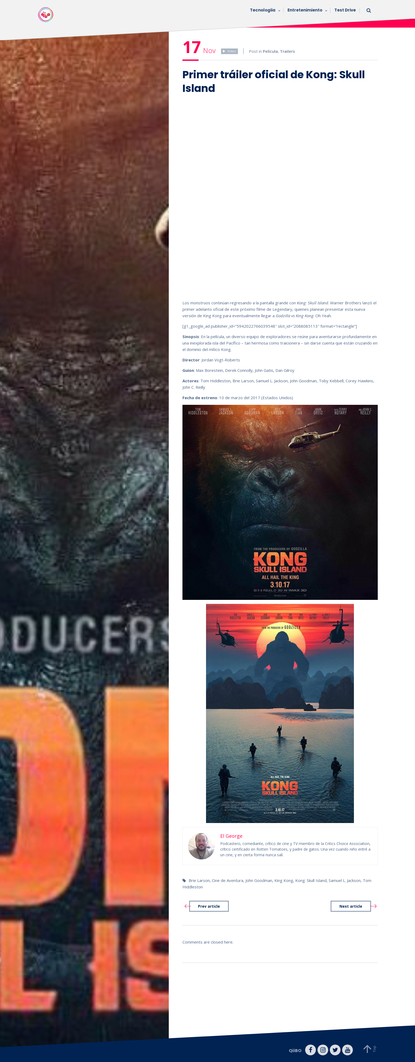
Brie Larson (199, 880)
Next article (350, 906)
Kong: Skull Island (311, 880)
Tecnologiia (264, 10)
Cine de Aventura (227, 880)
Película (270, 51)
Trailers (287, 51)
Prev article (209, 906)
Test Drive (345, 10)
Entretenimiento (306, 10)
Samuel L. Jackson (345, 880)
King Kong (283, 880)
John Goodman (258, 880)
